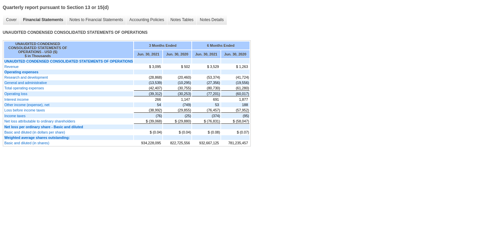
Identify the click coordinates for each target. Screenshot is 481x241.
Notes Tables (181, 19)
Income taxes (14, 116)
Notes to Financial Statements (96, 19)
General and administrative (25, 83)
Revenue (11, 67)
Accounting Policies (146, 19)
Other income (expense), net (26, 105)
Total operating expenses (24, 88)
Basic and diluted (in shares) (26, 143)
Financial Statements (43, 19)
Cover (11, 19)
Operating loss (15, 94)
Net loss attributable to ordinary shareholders (39, 121)
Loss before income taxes (24, 110)
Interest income (16, 99)
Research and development (26, 77)
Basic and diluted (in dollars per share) (34, 132)
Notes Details (211, 19)
